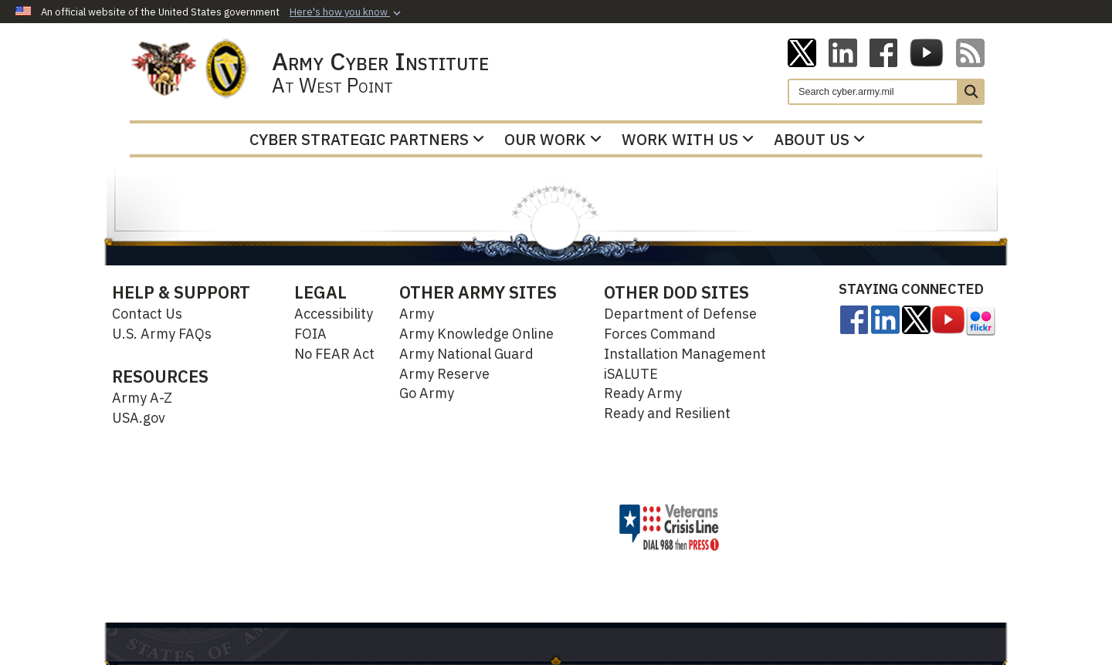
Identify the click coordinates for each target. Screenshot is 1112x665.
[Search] (873, 92)
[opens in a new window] (854, 319)
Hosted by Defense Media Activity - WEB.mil (482, 527)
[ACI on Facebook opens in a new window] (883, 52)
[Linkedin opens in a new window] (843, 52)
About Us (819, 139)
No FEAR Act (334, 354)
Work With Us (688, 139)
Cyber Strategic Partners (366, 139)
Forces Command (660, 334)
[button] (347, 12)
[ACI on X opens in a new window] (802, 52)
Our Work (553, 139)
